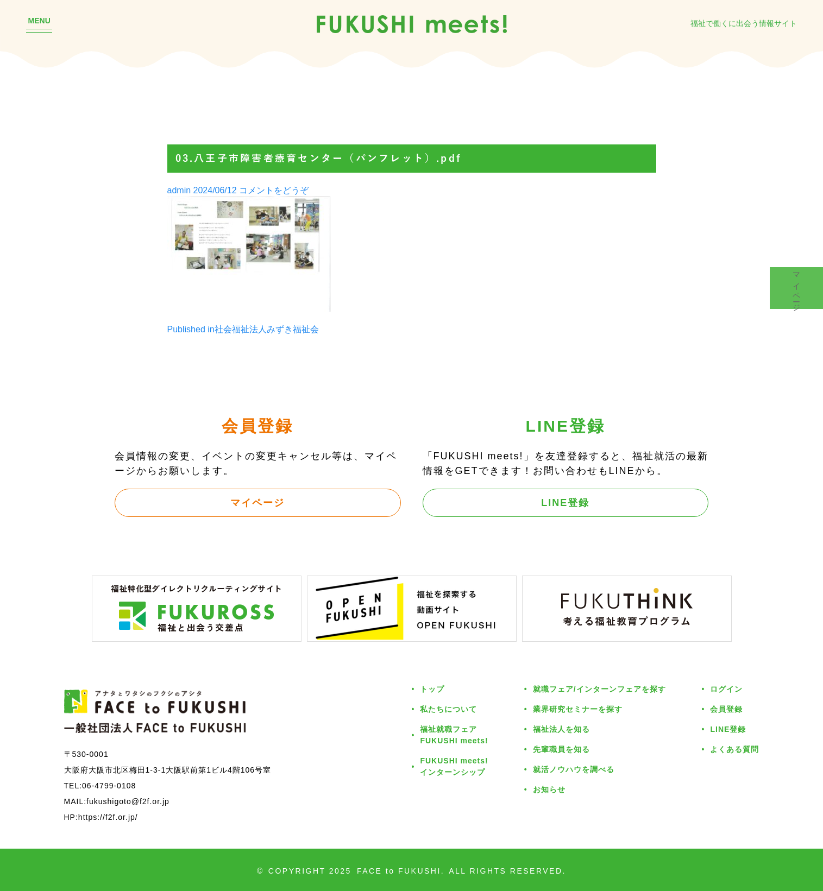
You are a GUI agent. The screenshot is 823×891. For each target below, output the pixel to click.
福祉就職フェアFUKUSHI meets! (454, 734)
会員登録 (726, 708)
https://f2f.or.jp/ (108, 816)
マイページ (257, 502)
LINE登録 (565, 502)
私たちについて (448, 708)
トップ (432, 688)
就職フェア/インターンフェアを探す (599, 688)
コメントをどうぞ (274, 190)
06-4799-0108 (109, 785)
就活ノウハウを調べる (573, 769)
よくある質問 (734, 749)
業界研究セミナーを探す (578, 708)
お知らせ (549, 789)
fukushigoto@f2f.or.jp (127, 801)
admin (179, 190)
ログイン (726, 688)
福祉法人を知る (561, 728)
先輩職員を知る (561, 749)
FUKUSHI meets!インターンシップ (454, 766)
